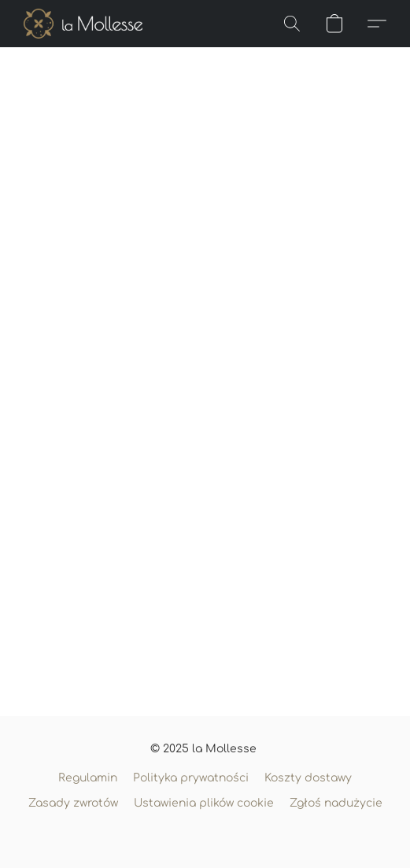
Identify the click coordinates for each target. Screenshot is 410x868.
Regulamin (87, 778)
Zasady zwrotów (73, 803)
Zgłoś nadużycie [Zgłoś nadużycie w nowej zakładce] (336, 803)
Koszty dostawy (308, 778)
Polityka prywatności (191, 778)
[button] (86, 23)
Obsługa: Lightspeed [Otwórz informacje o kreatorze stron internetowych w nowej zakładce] (205, 834)
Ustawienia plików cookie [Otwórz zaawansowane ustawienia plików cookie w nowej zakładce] (204, 803)
